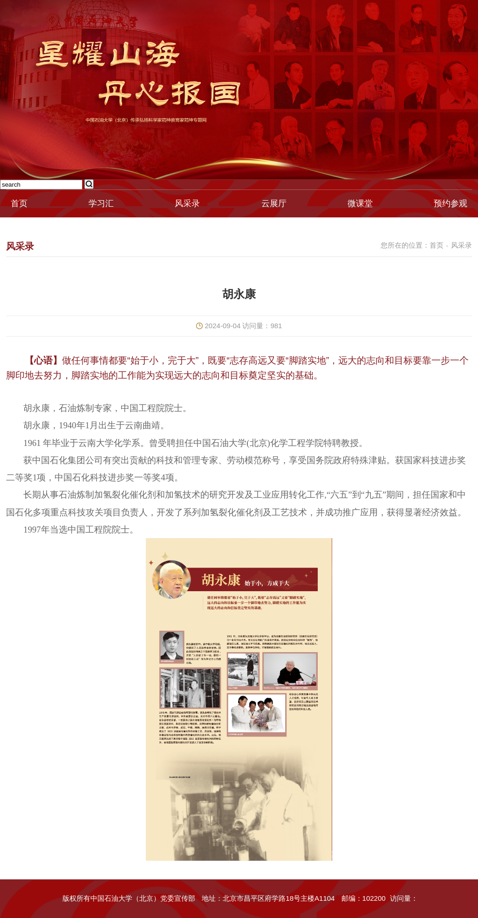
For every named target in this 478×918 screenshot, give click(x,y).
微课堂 (360, 203)
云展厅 (274, 203)
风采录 (187, 203)
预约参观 (450, 203)
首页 (19, 203)
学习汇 (101, 203)
